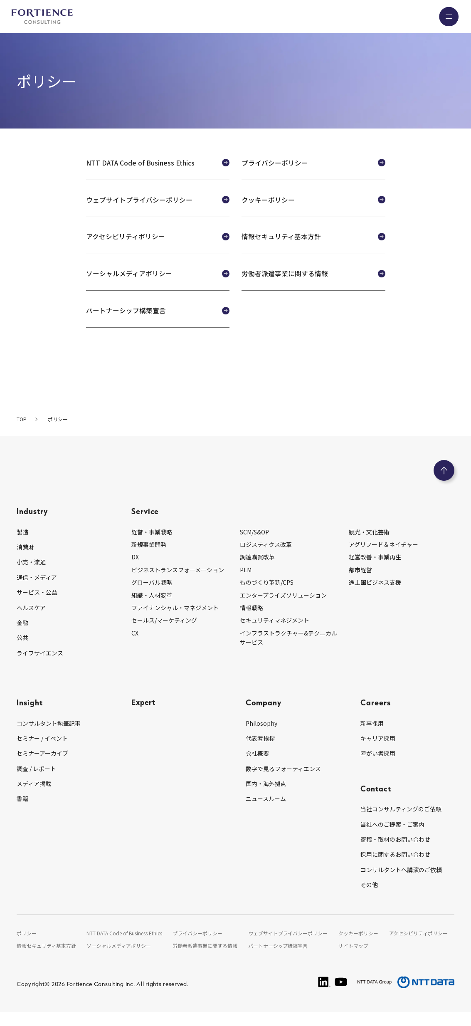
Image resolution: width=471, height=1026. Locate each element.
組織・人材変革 (151, 609)
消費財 (25, 561)
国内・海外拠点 (266, 798)
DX (135, 571)
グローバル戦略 (151, 596)
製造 (22, 546)
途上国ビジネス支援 (375, 596)
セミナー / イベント (42, 752)
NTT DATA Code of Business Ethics (124, 946)
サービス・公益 (37, 606)
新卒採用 (372, 737)
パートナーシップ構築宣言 (278, 959)
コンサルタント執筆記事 (49, 737)
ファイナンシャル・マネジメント (175, 622)
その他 (369, 899)
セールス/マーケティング (164, 634)
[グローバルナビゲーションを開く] (448, 16)
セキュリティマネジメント (274, 634)
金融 (22, 637)
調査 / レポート (36, 783)
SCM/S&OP (254, 546)
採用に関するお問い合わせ (395, 868)
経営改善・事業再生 (375, 571)
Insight (30, 716)
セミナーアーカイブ (42, 767)
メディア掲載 (34, 798)
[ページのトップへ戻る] (444, 484)
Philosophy (261, 737)
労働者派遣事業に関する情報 (205, 959)
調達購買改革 (257, 571)
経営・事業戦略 (151, 546)
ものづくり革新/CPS (266, 596)
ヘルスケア (31, 621)
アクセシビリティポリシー (418, 946)
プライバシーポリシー (198, 946)
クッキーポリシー (359, 946)
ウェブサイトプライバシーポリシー (288, 946)
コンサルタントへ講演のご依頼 (401, 884)
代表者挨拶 (260, 752)
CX (134, 647)
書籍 (22, 812)
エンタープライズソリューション (283, 609)
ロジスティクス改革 (266, 558)
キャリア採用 (377, 752)
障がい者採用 (377, 767)
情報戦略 (251, 622)
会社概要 (257, 767)
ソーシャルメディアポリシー (118, 959)
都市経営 (360, 584)
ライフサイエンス (40, 667)
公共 (22, 652)
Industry (32, 525)
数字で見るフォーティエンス (283, 783)
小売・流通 (31, 576)
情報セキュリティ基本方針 (46, 959)
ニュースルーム (266, 812)
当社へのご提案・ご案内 (392, 838)
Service (145, 525)
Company (263, 716)
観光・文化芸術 (369, 546)
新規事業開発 (148, 558)
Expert (143, 716)
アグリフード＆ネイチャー (383, 558)
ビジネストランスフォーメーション (177, 584)
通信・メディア (37, 591)
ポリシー (27, 946)
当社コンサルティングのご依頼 (400, 823)
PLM (246, 584)
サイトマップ (354, 959)
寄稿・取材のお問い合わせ (395, 853)
